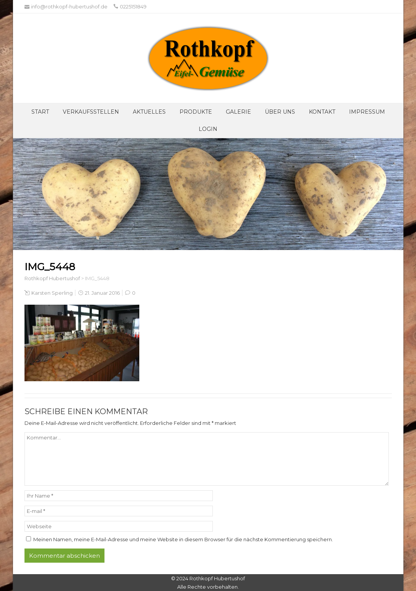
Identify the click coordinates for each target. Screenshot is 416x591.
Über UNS (280, 111)
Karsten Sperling (52, 293)
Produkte (195, 111)
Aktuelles (149, 111)
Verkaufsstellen (91, 111)
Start (40, 111)
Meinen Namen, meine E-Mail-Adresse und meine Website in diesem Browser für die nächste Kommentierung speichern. (183, 539)
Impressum (367, 111)
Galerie (238, 111)
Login (208, 129)
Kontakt (322, 111)
